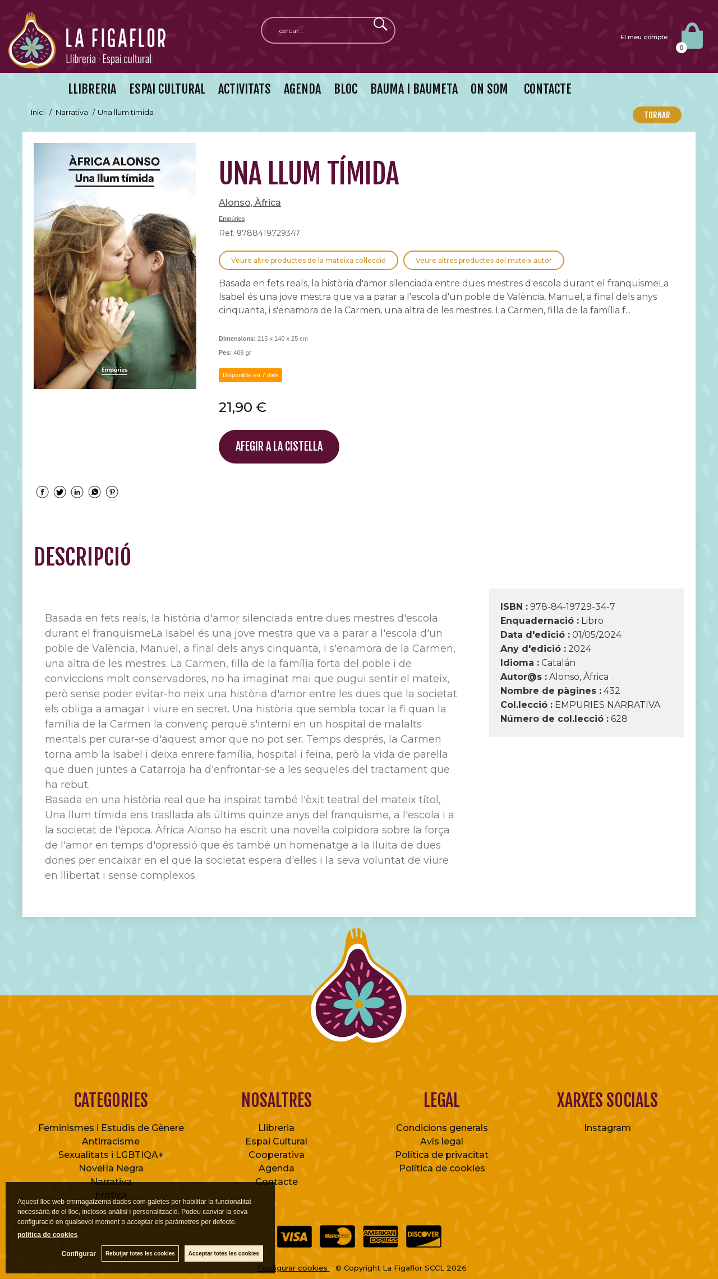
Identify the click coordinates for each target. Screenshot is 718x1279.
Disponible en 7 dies (250, 375)
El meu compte (644, 37)
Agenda (276, 1168)
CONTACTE (546, 88)
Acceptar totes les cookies (223, 1253)
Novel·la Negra (111, 1168)
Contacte (276, 1181)
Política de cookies (442, 1168)
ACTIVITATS (244, 88)
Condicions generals (442, 1128)
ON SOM (489, 88)
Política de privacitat (442, 1155)
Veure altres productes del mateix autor (484, 260)
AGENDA (302, 88)
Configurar (79, 1254)
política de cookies (47, 1235)
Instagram (607, 1128)
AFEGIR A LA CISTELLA (279, 446)
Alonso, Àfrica (250, 202)
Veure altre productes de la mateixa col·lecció (308, 260)
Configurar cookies (293, 1267)
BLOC (345, 88)
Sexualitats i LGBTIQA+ (111, 1155)
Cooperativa (276, 1155)
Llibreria (276, 1128)
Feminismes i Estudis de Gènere (111, 1128)
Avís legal (441, 1141)
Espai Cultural (276, 1141)
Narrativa (111, 1181)
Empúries (232, 218)
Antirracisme (111, 1141)
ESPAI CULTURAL (167, 88)
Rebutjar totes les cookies (140, 1253)
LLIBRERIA (92, 88)
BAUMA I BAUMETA (414, 88)
